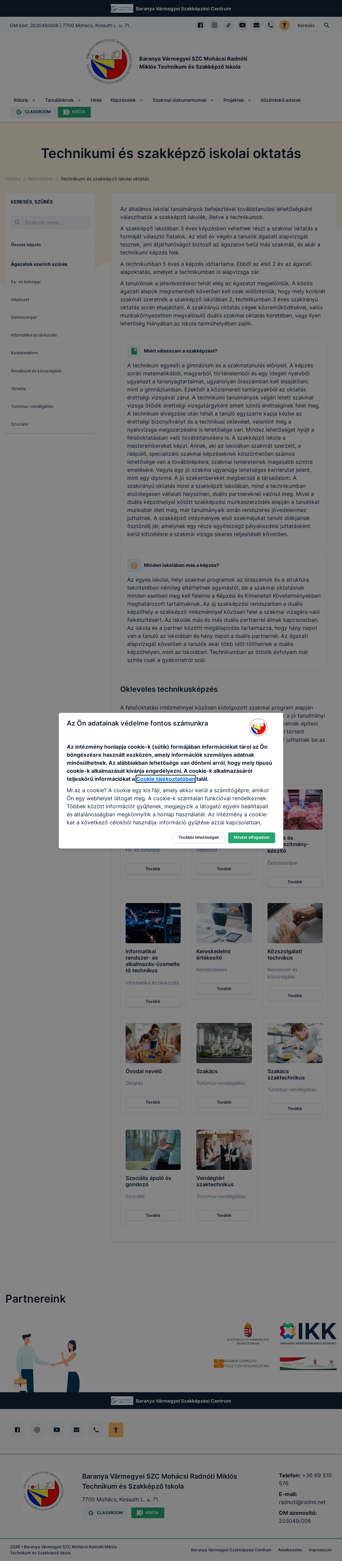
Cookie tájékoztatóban (165, 778)
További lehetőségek (198, 837)
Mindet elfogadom (252, 837)
